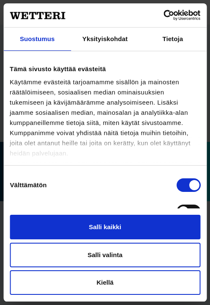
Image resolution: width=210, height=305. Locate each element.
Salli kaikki (105, 226)
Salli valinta (105, 254)
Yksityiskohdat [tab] (105, 38)
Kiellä (104, 282)
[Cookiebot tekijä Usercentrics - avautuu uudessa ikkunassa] (163, 15)
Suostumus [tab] (37, 38)
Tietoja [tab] (172, 38)
